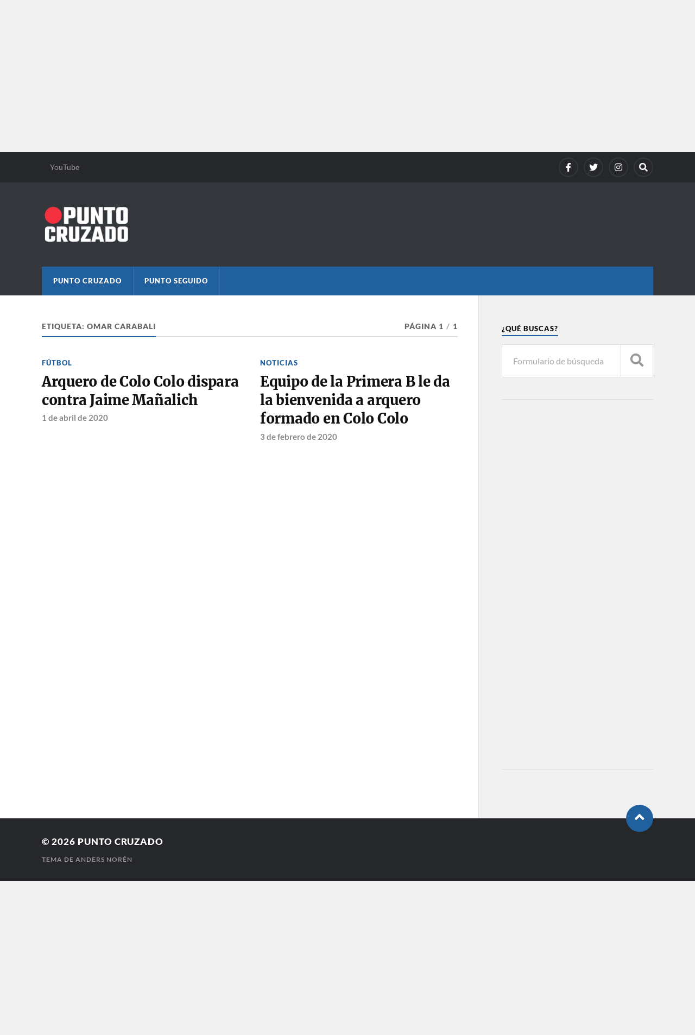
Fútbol (57, 362)
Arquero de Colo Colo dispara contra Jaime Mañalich (140, 391)
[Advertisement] (326, 76)
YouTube (64, 167)
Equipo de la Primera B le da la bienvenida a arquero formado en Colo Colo (355, 400)
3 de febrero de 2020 (298, 436)
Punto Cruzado (87, 280)
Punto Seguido (176, 280)
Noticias (279, 362)
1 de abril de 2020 (75, 417)
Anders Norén (103, 859)
